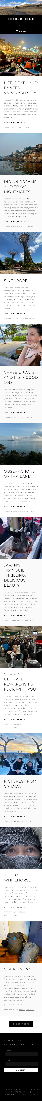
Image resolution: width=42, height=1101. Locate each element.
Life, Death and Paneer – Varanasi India (21, 88)
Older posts (21, 1024)
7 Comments (28, 127)
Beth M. (19, 127)
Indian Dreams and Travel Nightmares (20, 186)
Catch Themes (29, 1094)
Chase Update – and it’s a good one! (21, 377)
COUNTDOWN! (18, 969)
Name (21, 1053)
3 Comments (29, 511)
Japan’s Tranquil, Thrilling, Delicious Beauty (15, 575)
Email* (21, 1062)
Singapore (15, 280)
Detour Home (21, 19)
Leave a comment (11, 727)
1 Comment (29, 226)
